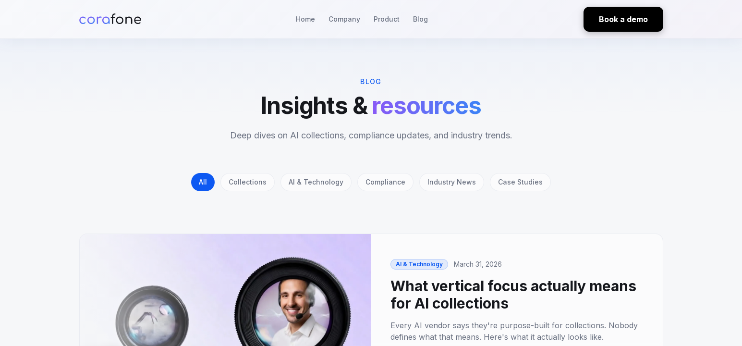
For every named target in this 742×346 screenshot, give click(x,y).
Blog (420, 19)
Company (344, 19)
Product (387, 19)
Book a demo (623, 19)
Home (305, 19)
